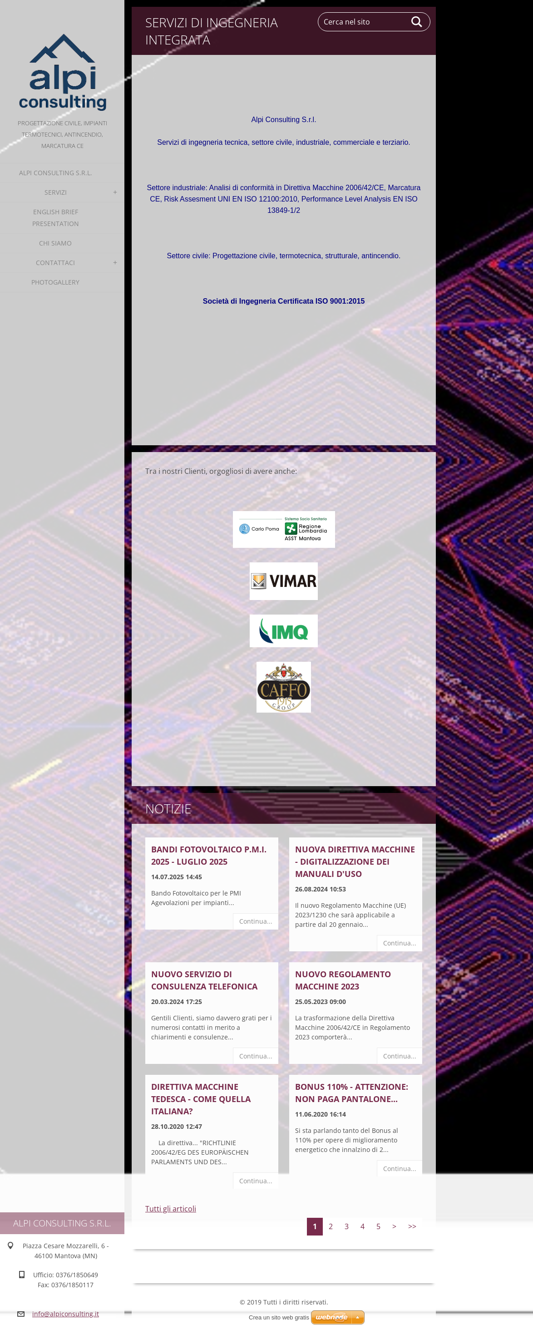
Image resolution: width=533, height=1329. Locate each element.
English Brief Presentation (55, 217)
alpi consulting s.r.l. (55, 172)
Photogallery (55, 282)
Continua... (255, 921)
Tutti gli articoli (170, 1209)
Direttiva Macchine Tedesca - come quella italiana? (201, 1099)
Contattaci (55, 262)
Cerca (417, 22)
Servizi (55, 192)
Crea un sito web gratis (279, 1317)
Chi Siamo (55, 243)
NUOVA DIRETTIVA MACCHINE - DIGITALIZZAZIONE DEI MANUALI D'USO (355, 861)
